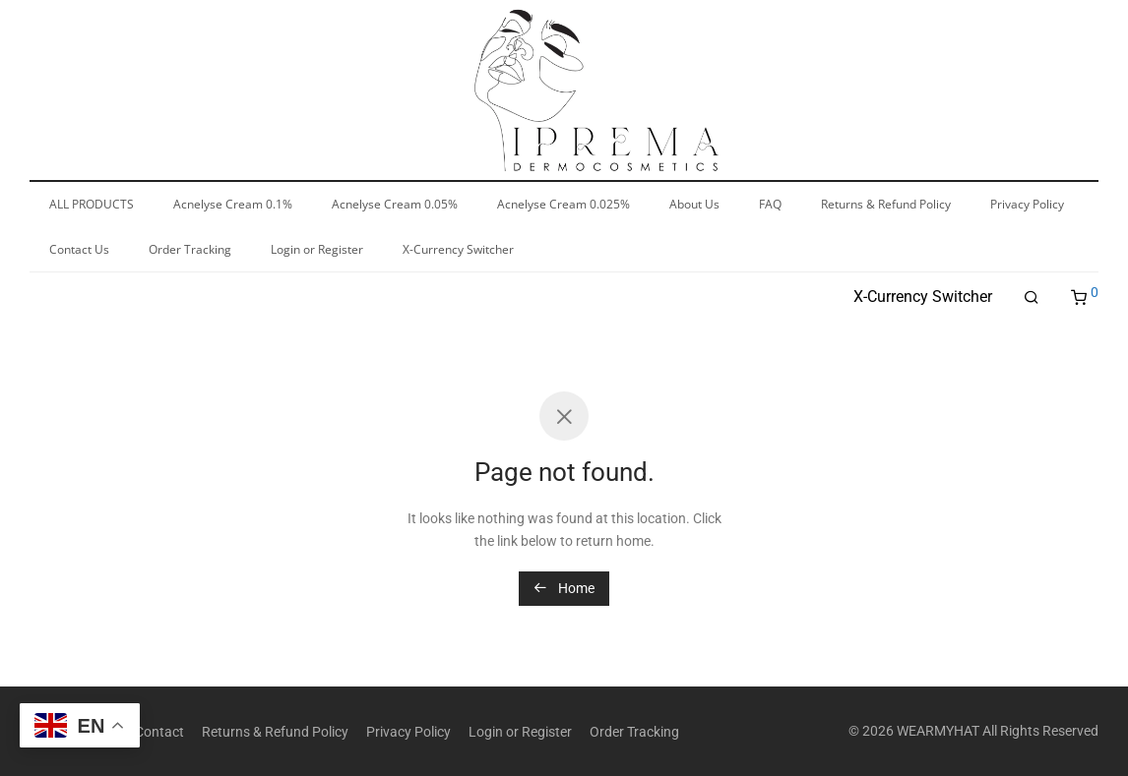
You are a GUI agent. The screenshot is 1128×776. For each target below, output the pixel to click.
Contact (159, 732)
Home (564, 588)
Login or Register (520, 732)
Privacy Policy (408, 732)
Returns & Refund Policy (275, 732)
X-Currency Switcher (922, 296)
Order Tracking (634, 732)
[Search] (1031, 298)
